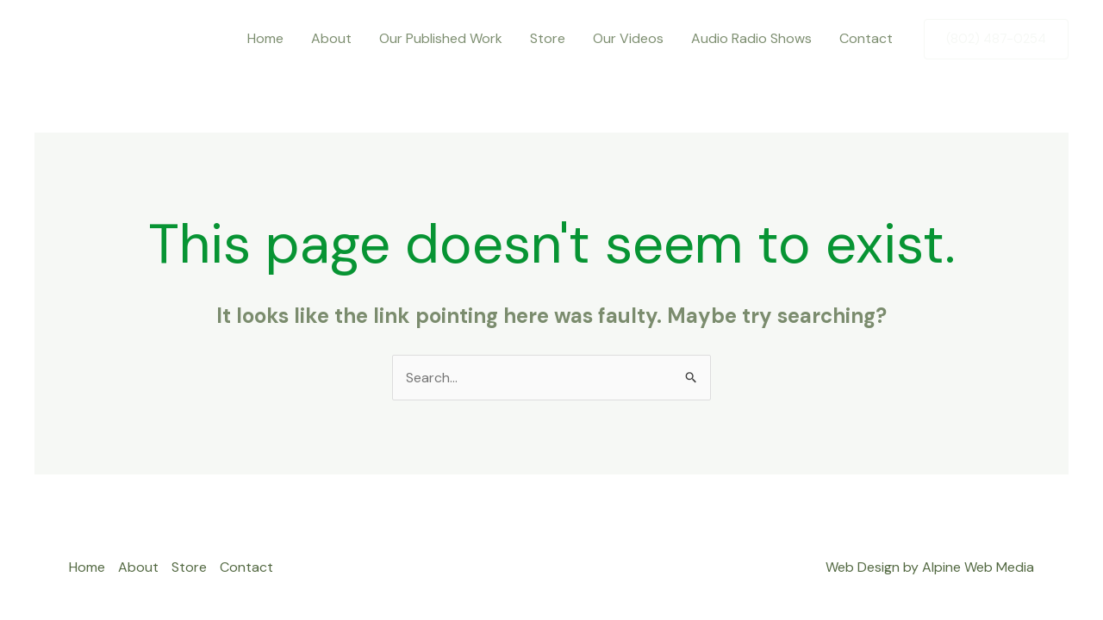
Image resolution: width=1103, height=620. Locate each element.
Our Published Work (440, 38)
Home (265, 38)
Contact (866, 38)
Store (547, 38)
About (331, 38)
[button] (996, 39)
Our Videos (628, 38)
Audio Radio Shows (751, 38)
